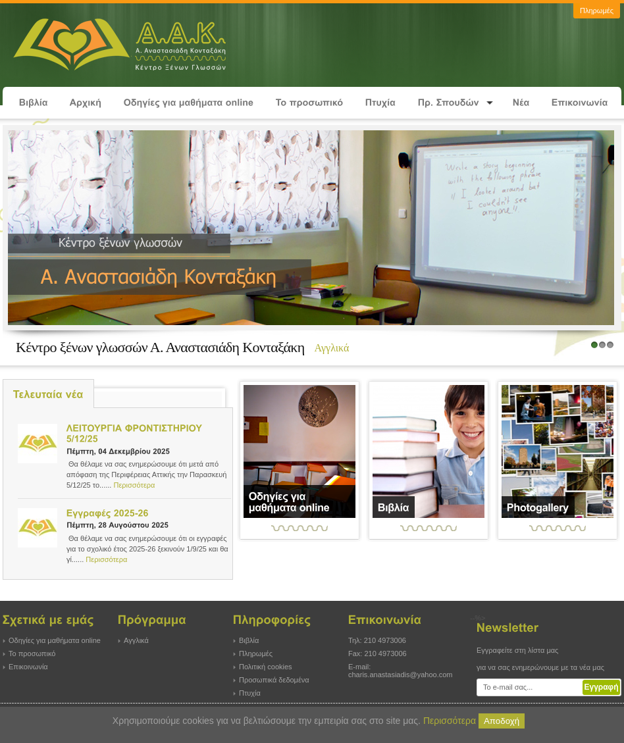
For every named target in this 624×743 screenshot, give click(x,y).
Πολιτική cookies (265, 667)
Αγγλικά (136, 640)
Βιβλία (249, 640)
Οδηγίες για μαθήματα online (55, 640)
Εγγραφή (601, 687)
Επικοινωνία (28, 667)
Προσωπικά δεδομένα (274, 680)
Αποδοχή (501, 721)
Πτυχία (250, 693)
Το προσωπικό (32, 653)
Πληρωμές (256, 653)
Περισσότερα (134, 485)
